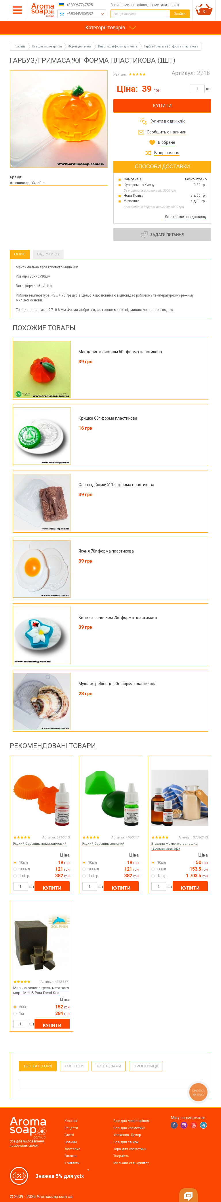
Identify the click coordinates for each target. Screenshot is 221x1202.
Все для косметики (129, 1128)
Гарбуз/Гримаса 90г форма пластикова (171, 46)
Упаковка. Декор (127, 1135)
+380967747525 (79, 5)
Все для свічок (125, 1142)
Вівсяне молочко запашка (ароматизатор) (174, 846)
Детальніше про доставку (186, 217)
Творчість (121, 1156)
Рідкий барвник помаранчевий (39, 843)
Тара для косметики (129, 1149)
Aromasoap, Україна (27, 183)
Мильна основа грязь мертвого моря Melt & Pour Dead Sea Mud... (41, 993)
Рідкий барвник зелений (103, 843)
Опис (20, 254)
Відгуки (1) (48, 254)
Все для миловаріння (131, 1121)
